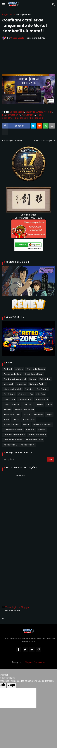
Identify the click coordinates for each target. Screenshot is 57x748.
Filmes (32, 379)
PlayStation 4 (13, 115)
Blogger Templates (35, 662)
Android (8, 368)
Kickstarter (45, 379)
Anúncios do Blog (12, 374)
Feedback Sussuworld (15, 379)
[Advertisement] (28, 510)
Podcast (27, 404)
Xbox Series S (21, 118)
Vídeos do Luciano (13, 439)
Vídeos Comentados (14, 434)
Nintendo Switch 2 (12, 389)
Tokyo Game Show (13, 429)
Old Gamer (42, 389)
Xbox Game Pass (34, 439)
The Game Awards (42, 424)
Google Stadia (24, 14)
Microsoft (8, 384)
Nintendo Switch (34, 112)
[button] (3, 4)
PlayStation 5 (28, 115)
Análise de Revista (36, 368)
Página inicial (8, 14)
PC (3, 115)
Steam (15, 419)
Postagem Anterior (13, 140)
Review (7, 409)
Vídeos (40, 115)
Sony (6, 419)
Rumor (27, 414)
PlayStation (9, 399)
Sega (49, 414)
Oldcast (22, 394)
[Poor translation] (11, 685)
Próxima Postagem (43, 140)
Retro (49, 404)
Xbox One (7, 118)
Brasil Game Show (34, 374)
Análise (19, 368)
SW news (38, 414)
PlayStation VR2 (11, 404)
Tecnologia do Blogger (15, 607)
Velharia (30, 429)
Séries (26, 424)
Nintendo (21, 384)
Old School (9, 394)
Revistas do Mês (12, 414)
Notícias (48, 112)
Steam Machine (11, 424)
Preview (39, 404)
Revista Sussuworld (24, 409)
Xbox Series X (36, 118)
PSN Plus (40, 394)
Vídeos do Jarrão (37, 434)
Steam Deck (29, 419)
